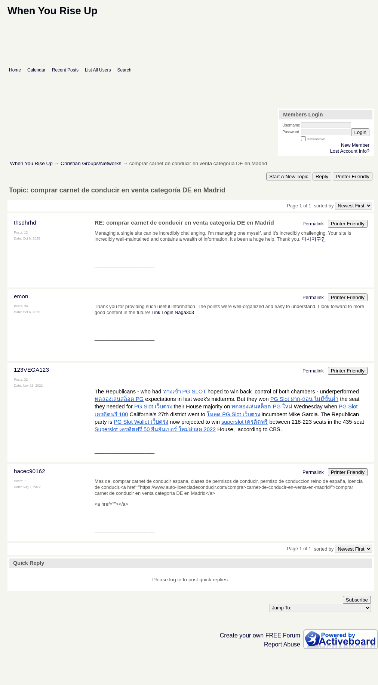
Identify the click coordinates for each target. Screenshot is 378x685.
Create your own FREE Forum (260, 635)
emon (21, 296)
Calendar (36, 70)
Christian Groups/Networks (91, 163)
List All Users (98, 70)
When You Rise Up (32, 163)
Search (124, 70)
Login (360, 132)
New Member (355, 145)
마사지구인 (314, 239)
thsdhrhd (25, 222)
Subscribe (357, 600)
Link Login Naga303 (172, 312)
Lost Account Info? (349, 151)
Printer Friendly (352, 176)
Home (15, 70)
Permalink (313, 223)
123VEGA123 (31, 369)
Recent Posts (65, 70)
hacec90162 (29, 471)
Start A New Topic (288, 176)
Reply (322, 176)
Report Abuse (282, 644)
